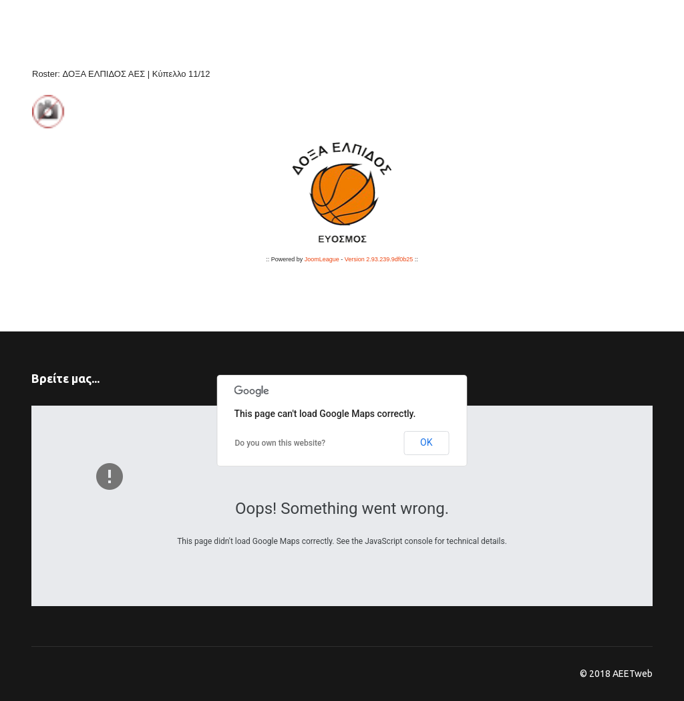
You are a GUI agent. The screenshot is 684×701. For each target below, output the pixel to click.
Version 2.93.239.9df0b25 (379, 259)
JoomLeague (322, 259)
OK (426, 442)
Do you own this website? (280, 443)
